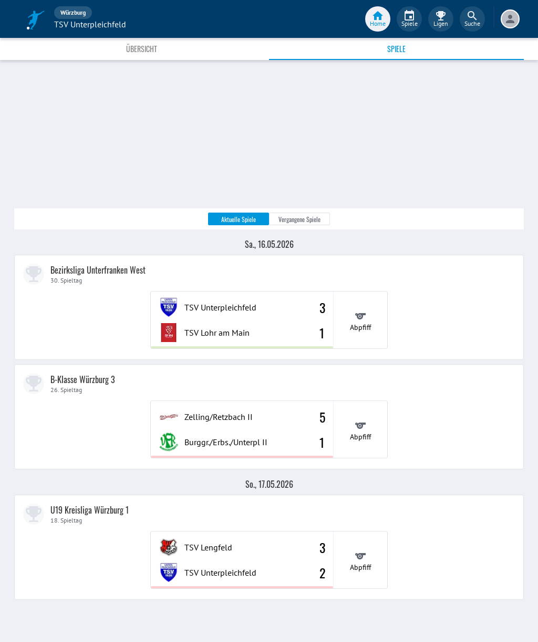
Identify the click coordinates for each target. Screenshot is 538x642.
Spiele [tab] (396, 48)
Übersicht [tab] (141, 48)
